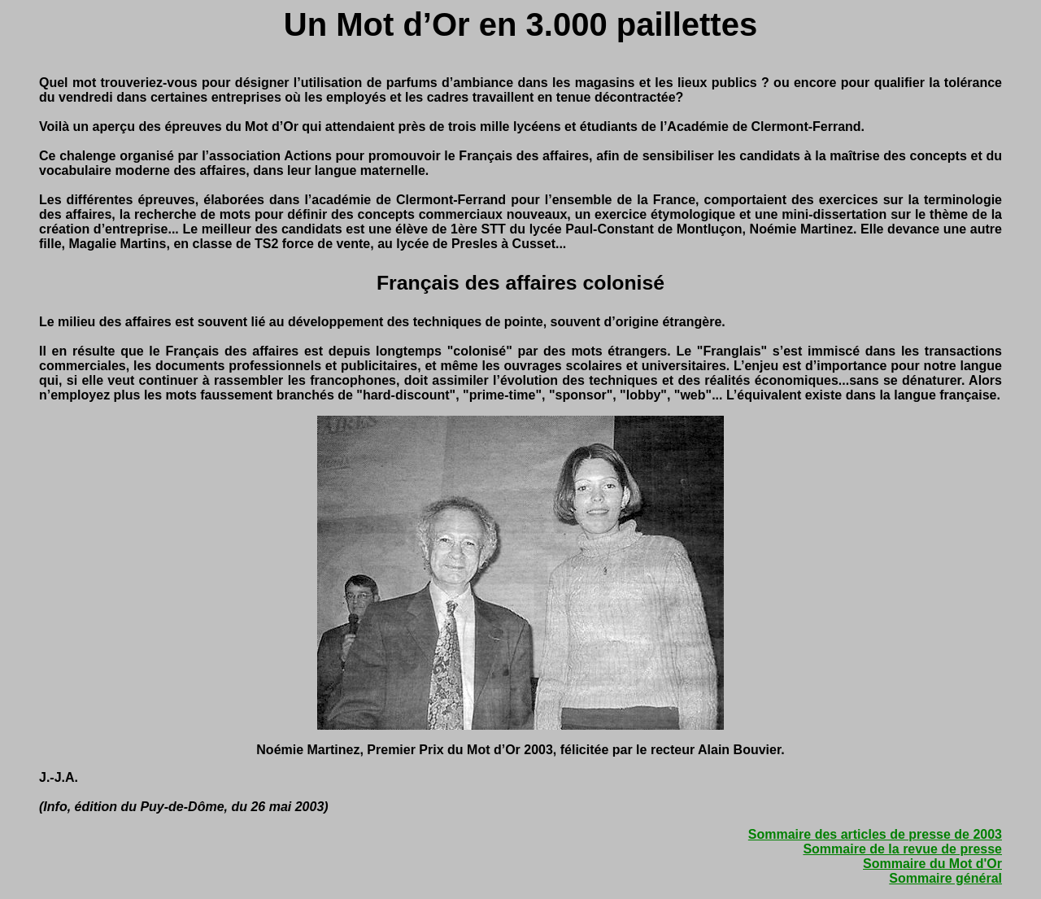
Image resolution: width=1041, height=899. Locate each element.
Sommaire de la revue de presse (902, 849)
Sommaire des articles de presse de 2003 (875, 834)
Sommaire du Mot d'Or (932, 864)
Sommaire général (945, 878)
